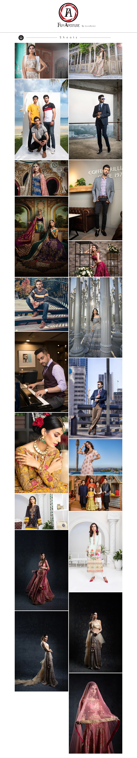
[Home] (21, 37)
